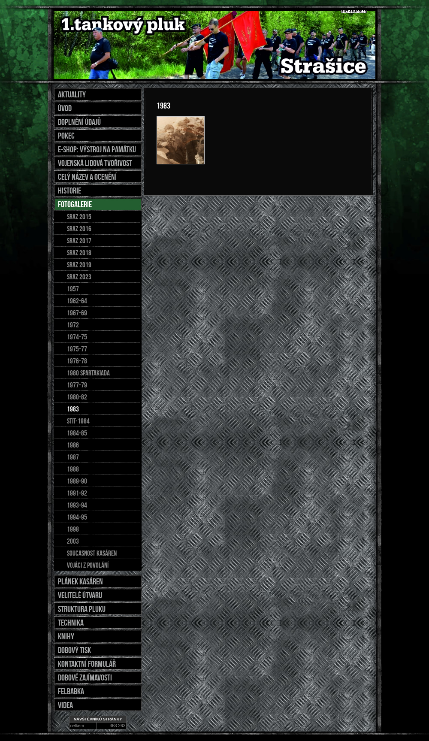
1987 (73, 457)
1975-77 (77, 349)
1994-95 (77, 517)
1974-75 (77, 337)
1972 (73, 325)
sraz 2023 (79, 277)
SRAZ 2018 (79, 253)
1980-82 (77, 397)
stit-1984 (78, 421)
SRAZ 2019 (79, 265)
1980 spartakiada (88, 373)
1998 (73, 529)
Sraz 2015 (79, 217)
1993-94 (77, 505)
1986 (73, 445)
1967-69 (77, 313)
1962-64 (77, 301)
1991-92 (77, 493)
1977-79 (77, 385)
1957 (73, 289)
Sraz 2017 (79, 241)
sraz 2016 (79, 229)
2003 (73, 541)
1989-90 (77, 481)
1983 (73, 409)
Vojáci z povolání (88, 565)
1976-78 (77, 361)
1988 (73, 469)
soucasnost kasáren (92, 553)
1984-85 (77, 433)
